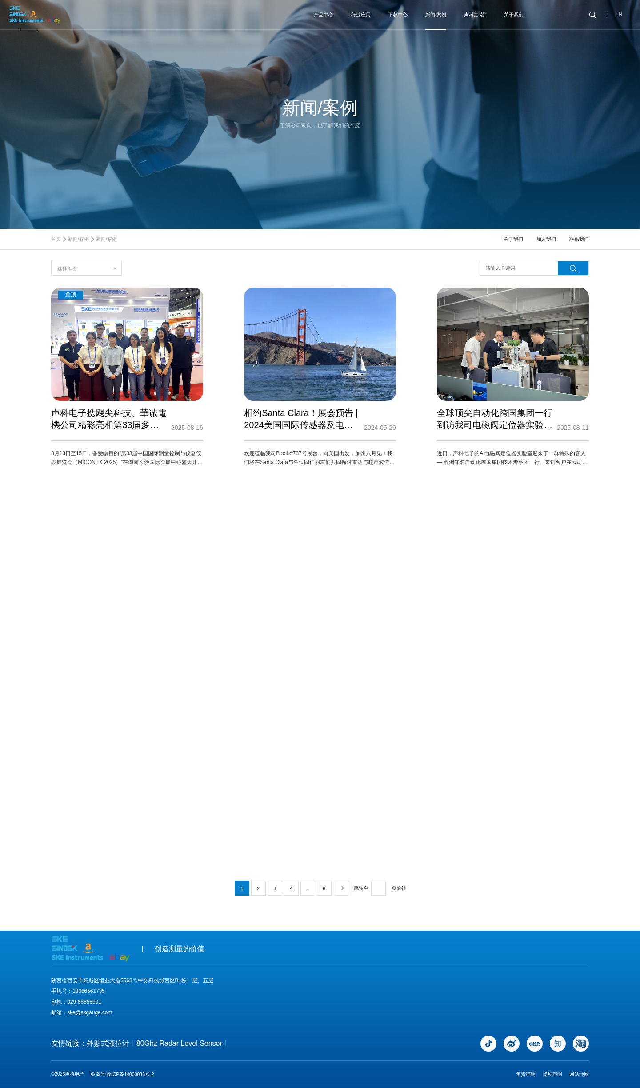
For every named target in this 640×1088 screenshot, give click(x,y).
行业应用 (361, 14)
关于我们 (514, 14)
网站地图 (579, 1074)
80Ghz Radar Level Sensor (179, 1043)
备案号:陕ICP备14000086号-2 (122, 1074)
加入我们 (546, 239)
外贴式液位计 (108, 1043)
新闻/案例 (435, 14)
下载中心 (398, 14)
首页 (56, 239)
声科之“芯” (475, 14)
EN (619, 14)
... (308, 888)
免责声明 (526, 1074)
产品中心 (323, 14)
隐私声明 (552, 1074)
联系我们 (579, 239)
